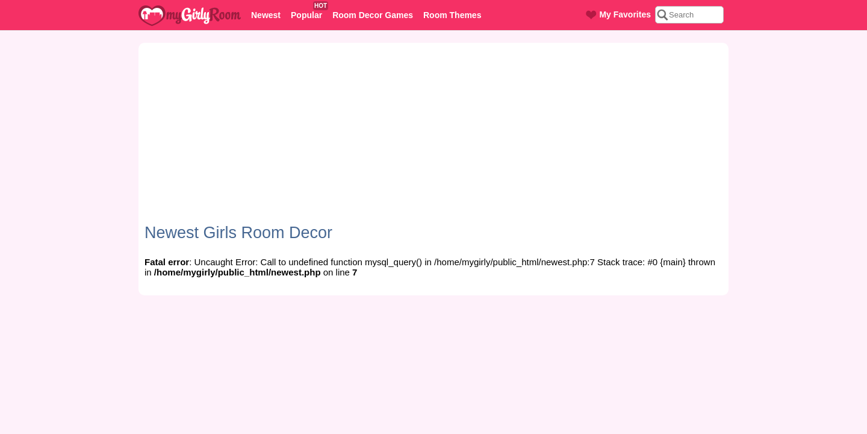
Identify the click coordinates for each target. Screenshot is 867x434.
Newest (266, 15)
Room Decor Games (372, 15)
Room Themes (452, 15)
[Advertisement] (433, 139)
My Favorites (618, 15)
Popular (309, 11)
